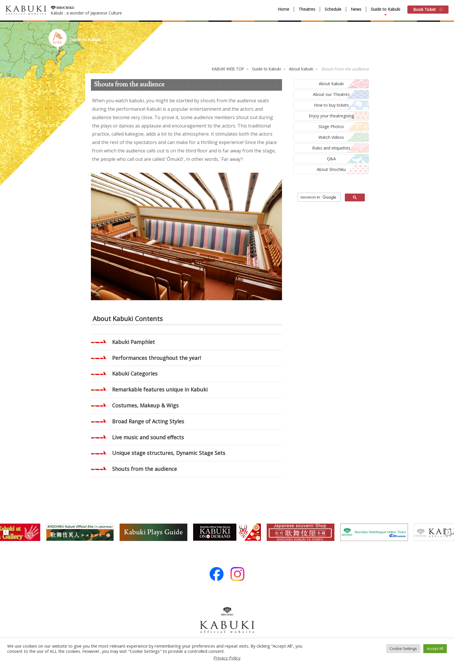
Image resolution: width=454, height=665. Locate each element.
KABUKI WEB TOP (228, 69)
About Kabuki (301, 69)
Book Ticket (428, 9)
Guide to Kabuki (385, 9)
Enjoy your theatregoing (331, 116)
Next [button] (448, 532)
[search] (319, 197)
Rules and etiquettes (331, 148)
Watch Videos (331, 137)
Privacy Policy (227, 658)
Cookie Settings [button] (403, 648)
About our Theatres (331, 94)
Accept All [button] (435, 648)
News (356, 9)
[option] (227, 532)
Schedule (333, 9)
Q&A (331, 158)
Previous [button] (6, 532)
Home (283, 9)
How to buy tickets (331, 105)
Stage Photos (331, 126)
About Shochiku (331, 169)
